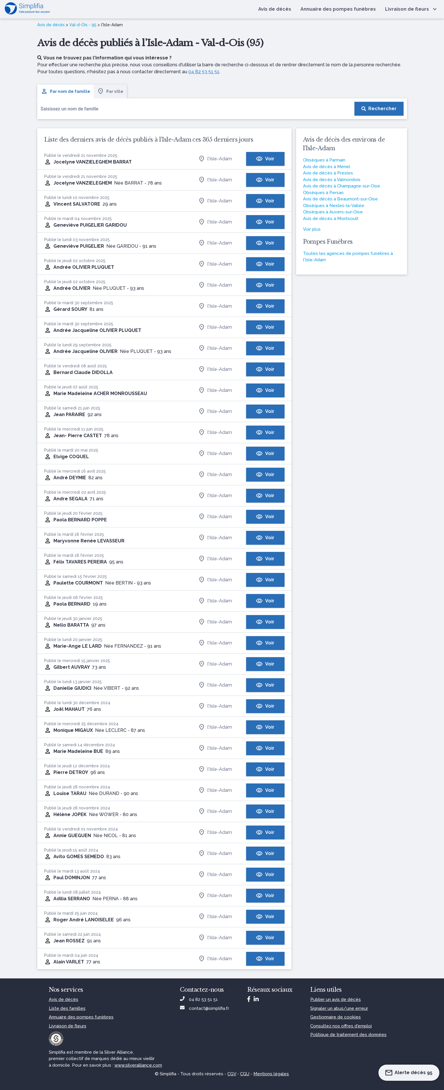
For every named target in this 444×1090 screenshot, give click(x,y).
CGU (244, 1073)
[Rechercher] (379, 109)
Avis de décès (51, 24)
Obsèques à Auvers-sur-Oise (333, 212)
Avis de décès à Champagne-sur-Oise (341, 186)
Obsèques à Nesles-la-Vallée (333, 205)
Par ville (110, 91)
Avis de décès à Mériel (326, 166)
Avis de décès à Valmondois (332, 179)
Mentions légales (271, 1073)
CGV (231, 1073)
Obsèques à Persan (323, 192)
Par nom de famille (65, 91)
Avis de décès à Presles (328, 173)
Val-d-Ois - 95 (82, 24)
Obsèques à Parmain (324, 160)
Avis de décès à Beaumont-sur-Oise (340, 199)
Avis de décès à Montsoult (330, 218)
